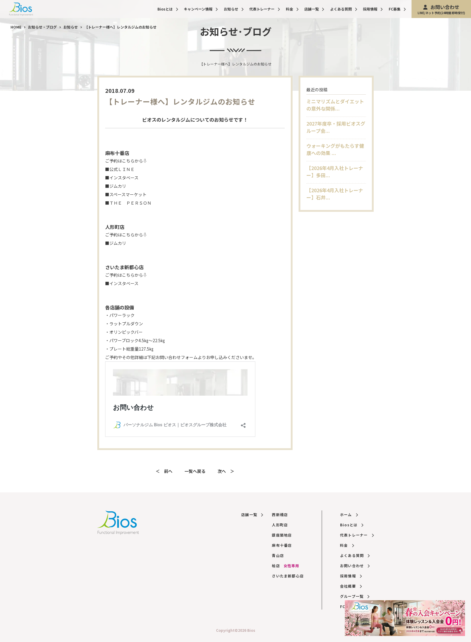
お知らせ (234, 8)
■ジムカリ (115, 186)
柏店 (285, 565)
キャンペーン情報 (201, 8)
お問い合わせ (441, 9)
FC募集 (397, 8)
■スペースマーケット (126, 194)
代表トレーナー (264, 8)
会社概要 (351, 586)
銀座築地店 (282, 534)
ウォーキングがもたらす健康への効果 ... (335, 149)
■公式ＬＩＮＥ (120, 169)
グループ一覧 (354, 596)
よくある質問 (343, 8)
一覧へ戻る (194, 471)
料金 (292, 8)
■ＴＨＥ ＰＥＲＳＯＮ (128, 203)
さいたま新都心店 (288, 575)
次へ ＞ (225, 471)
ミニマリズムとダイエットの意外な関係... (335, 105)
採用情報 (373, 8)
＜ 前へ (164, 471)
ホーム (349, 514)
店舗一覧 (314, 8)
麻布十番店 (282, 545)
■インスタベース (121, 178)
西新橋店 (280, 514)
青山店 (278, 555)
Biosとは (167, 8)
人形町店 (280, 524)
